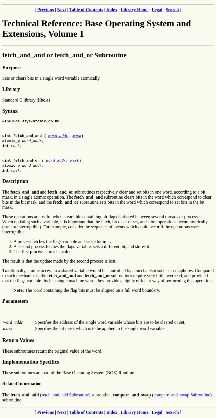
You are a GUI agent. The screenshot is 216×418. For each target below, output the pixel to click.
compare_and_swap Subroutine (182, 395)
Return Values (18, 341)
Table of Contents (86, 9)
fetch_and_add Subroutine (65, 395)
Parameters (15, 302)
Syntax (10, 111)
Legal (157, 9)
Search (172, 9)
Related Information (22, 384)
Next (61, 9)
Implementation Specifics (30, 363)
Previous (45, 9)
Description (15, 182)
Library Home (134, 9)
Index (111, 9)
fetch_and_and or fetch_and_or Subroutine (64, 55)
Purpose (11, 67)
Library (11, 89)
